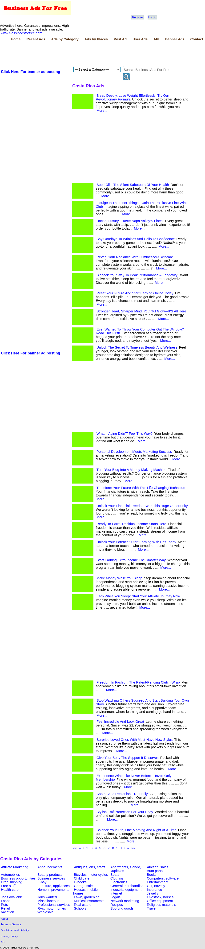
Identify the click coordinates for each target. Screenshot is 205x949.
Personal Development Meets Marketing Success (134, 451)
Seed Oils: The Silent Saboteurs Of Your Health (132, 185)
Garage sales (84, 886)
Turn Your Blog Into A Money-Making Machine (131, 470)
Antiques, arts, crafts (89, 867)
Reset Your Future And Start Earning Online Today (134, 293)
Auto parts (155, 871)
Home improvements (53, 889)
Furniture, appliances (53, 886)
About (4, 918)
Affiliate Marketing (14, 867)
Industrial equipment (125, 889)
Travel (151, 908)
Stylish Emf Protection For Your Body (124, 812)
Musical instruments (89, 901)
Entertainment (157, 882)
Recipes (116, 905)
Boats (114, 874)
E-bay (41, 882)
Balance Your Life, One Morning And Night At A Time (136, 830)
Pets (4, 905)
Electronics (118, 882)
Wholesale (45, 912)
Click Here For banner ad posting (30, 72)
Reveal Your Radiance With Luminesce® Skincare (134, 257)
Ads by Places (96, 39)
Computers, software (163, 878)
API (156, 39)
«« (75, 848)
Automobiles (10, 874)
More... (101, 110)
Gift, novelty (156, 886)
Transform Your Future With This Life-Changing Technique (140, 488)
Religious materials (161, 905)
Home (15, 39)
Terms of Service (11, 924)
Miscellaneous (48, 901)
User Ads (140, 39)
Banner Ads (175, 39)
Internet (116, 893)
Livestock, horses (160, 897)
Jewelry (153, 893)
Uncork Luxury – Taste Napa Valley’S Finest (130, 221)
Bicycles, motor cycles (91, 874)
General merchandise (126, 886)
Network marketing (124, 901)
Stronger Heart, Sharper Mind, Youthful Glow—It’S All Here (141, 311)
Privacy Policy (9, 935)
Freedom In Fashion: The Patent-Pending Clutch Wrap (138, 682)
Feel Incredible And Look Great (120, 721)
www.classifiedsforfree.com (21, 33)
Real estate (82, 905)
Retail (5, 908)
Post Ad (120, 39)
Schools (80, 908)
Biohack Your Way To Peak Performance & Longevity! (137, 275)
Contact (196, 39)
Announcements (49, 867)
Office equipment (160, 901)
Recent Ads (35, 39)
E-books (80, 882)
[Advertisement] (86, 54)
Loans (5, 901)
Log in (152, 17)
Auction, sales (157, 867)
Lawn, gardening (86, 897)
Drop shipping (11, 882)
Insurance (154, 889)
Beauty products (49, 874)
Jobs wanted (47, 897)
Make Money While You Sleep (119, 578)
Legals (115, 897)
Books (152, 874)
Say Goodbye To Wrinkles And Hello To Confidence (135, 239)
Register (137, 17)
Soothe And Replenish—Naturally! (122, 794)
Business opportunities (18, 878)
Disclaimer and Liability (15, 930)
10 (123, 848)
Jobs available (12, 897)
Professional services (53, 905)
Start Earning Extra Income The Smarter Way (131, 560)
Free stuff (8, 886)
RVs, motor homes (51, 908)
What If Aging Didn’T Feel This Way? (124, 433)
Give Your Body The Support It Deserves (127, 758)
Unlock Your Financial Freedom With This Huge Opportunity (142, 506)
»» (133, 848)
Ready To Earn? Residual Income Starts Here (131, 524)
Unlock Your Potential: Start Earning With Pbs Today (136, 542)
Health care (10, 889)
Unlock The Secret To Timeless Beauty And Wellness (136, 347)
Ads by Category (64, 39)
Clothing (116, 878)
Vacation (7, 912)
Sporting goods (122, 908)
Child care (81, 878)
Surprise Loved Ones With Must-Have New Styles (134, 740)
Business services (51, 878)
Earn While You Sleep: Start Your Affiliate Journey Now (138, 596)
